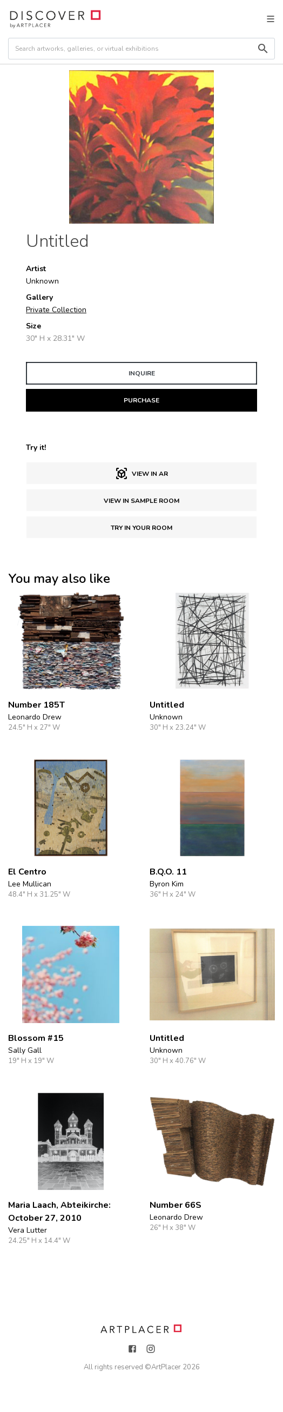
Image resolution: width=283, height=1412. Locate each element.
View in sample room (141, 500)
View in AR (141, 473)
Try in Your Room (141, 527)
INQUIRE (142, 373)
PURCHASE (141, 400)
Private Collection (56, 310)
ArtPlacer (166, 1367)
